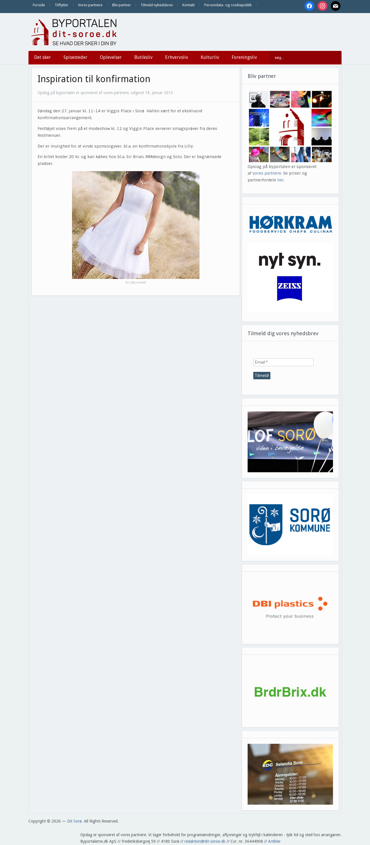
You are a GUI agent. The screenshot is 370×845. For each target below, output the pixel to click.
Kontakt (188, 5)
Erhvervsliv (176, 57)
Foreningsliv (244, 57)
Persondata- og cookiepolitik (228, 5)
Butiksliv (143, 57)
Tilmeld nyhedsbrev (157, 5)
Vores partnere (90, 5)
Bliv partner (121, 5)
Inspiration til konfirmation (94, 79)
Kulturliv (210, 57)
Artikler (274, 841)
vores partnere (266, 173)
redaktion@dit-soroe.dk (204, 841)
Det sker (42, 57)
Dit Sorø (74, 821)
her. (281, 180)
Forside (39, 5)
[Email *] (283, 362)
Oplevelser (111, 57)
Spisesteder (75, 57)
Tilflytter (61, 5)
